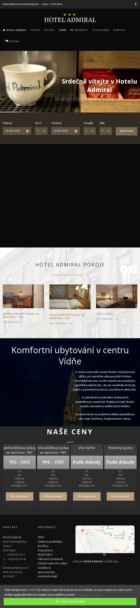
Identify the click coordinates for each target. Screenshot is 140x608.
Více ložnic (105, 314)
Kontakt (119, 30)
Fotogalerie (100, 30)
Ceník (62, 30)
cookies (32, 590)
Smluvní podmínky (50, 541)
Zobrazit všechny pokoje (70, 275)
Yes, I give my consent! (70, 601)
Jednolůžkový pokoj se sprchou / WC (21, 315)
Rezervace (79, 30)
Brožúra (43, 546)
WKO (41, 537)
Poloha (49, 30)
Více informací (14, 322)
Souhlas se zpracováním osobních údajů (47, 572)
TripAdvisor (45, 550)
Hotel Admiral (14, 30)
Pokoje (35, 30)
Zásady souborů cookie (52, 563)
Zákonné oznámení (50, 559)
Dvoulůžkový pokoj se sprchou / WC (67, 316)
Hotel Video (45, 554)
